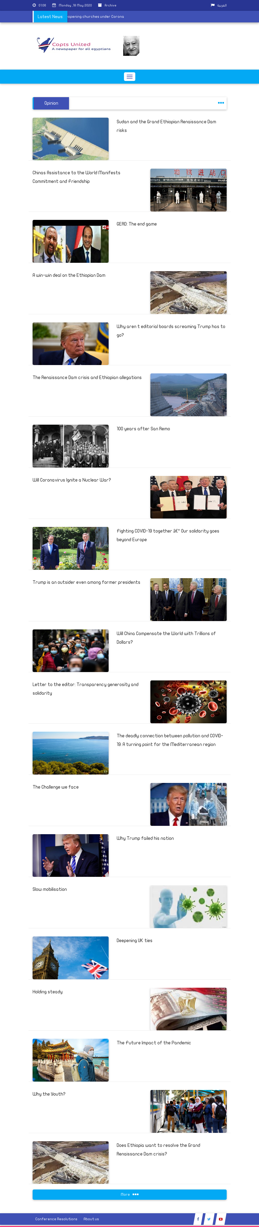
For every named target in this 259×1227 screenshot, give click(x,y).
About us (91, 1219)
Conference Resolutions (56, 1219)
